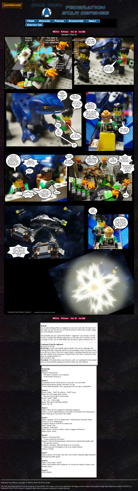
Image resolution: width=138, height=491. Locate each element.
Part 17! (93, 339)
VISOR (92, 336)
